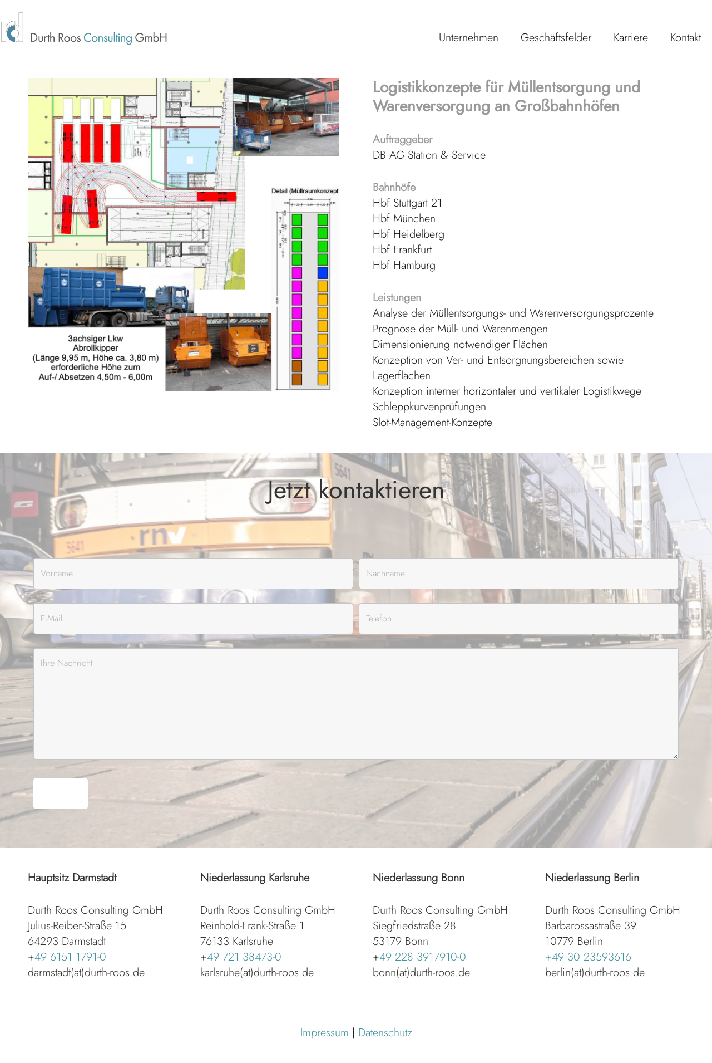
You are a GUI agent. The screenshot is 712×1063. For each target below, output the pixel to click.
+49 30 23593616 (588, 957)
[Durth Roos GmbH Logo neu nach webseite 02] (86, 28)
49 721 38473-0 (244, 957)
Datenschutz (385, 1033)
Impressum (324, 1033)
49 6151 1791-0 (70, 957)
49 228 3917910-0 (422, 957)
